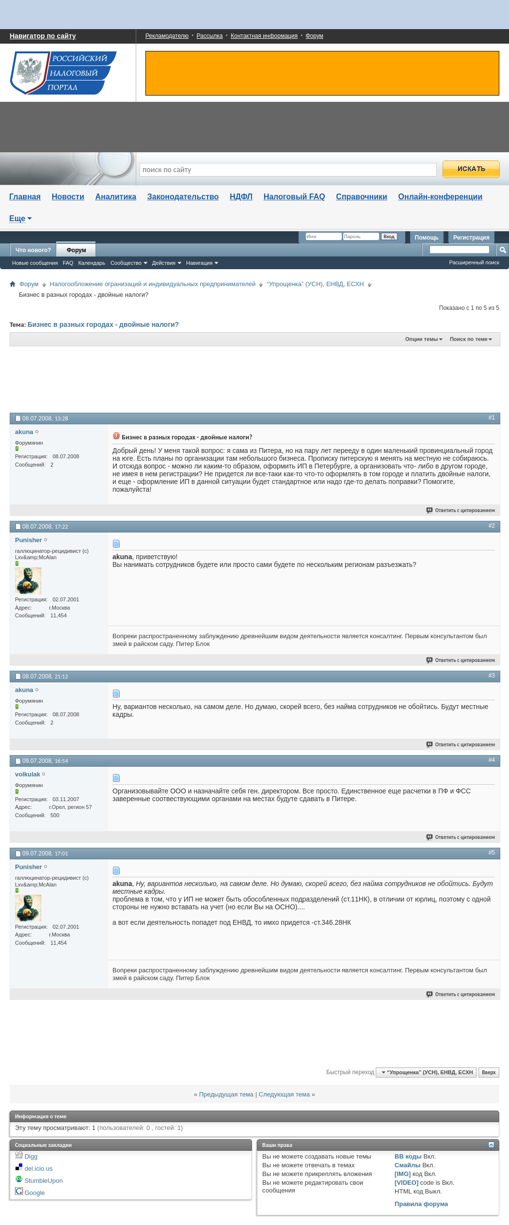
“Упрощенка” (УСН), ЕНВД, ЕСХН (315, 284)
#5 (492, 852)
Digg (31, 1156)
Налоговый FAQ (294, 197)
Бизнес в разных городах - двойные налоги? (103, 324)
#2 (492, 525)
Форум (314, 35)
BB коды (408, 1156)
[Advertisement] (247, 379)
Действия (163, 263)
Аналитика (115, 197)
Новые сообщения (35, 263)
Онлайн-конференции (440, 197)
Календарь (91, 263)
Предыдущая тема (226, 1094)
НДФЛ (241, 197)
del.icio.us (39, 1168)
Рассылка (209, 35)
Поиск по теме (469, 339)
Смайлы (407, 1165)
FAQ (68, 263)
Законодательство (183, 197)
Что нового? (33, 250)
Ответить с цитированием (461, 510)
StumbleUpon (44, 1180)
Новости (68, 197)
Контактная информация (264, 35)
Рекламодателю (167, 35)
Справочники (361, 197)
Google (35, 1192)
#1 (492, 417)
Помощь (427, 237)
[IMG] (403, 1173)
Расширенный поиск (474, 262)
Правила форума (421, 1204)
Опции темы (421, 339)
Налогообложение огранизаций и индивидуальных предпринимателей (153, 284)
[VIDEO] (406, 1182)
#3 (492, 675)
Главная (25, 197)
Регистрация (471, 237)
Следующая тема (284, 1094)
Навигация (199, 263)
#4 (492, 760)
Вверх (488, 1072)
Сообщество (126, 263)
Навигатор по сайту (43, 36)
